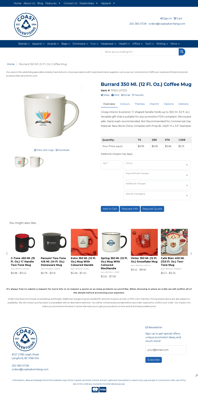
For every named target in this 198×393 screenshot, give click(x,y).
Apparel (106, 3)
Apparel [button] (37, 43)
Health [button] (123, 43)
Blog (40, 3)
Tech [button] (148, 43)
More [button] (174, 43)
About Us (29, 3)
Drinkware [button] (79, 43)
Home (17, 3)
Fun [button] (93, 43)
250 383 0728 (137, 23)
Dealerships (87, 3)
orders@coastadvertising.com (167, 23)
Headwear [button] (107, 43)
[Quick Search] (140, 51)
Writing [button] (161, 43)
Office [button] (136, 43)
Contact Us (70, 3)
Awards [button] (51, 43)
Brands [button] (22, 43)
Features (50, 3)
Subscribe (153, 359)
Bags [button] (64, 43)
